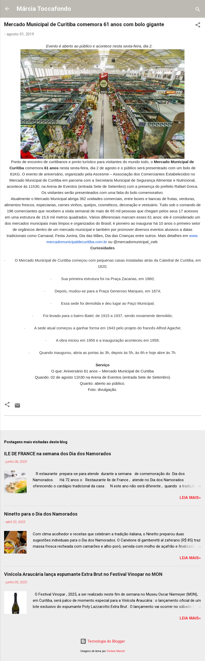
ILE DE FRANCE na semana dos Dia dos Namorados (57, 453)
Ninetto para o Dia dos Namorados (40, 514)
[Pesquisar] (198, 10)
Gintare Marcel (116, 651)
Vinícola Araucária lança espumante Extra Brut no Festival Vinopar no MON (83, 574)
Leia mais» (190, 497)
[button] (198, 26)
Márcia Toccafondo (43, 8)
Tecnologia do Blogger (102, 641)
